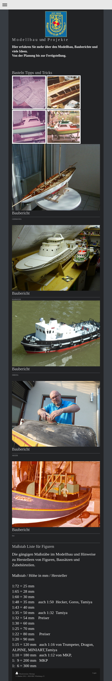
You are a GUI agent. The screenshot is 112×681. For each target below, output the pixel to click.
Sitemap (32, 674)
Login (94, 673)
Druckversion (22, 674)
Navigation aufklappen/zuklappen (56, 5)
